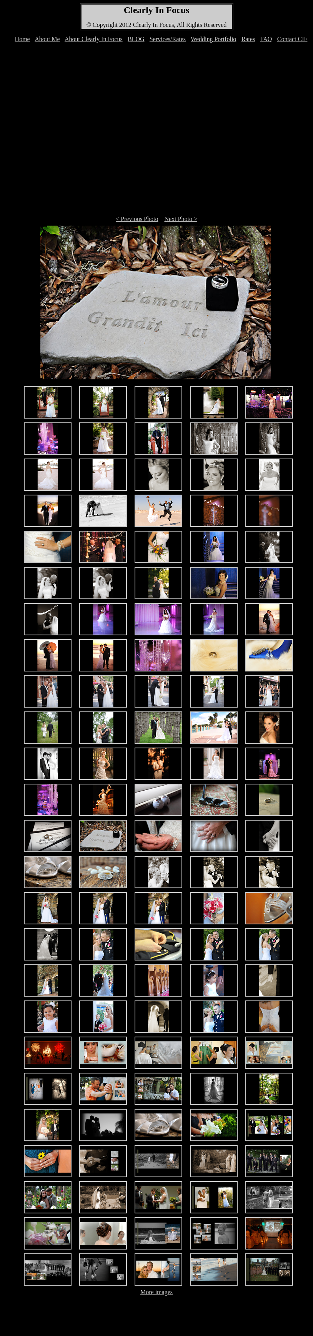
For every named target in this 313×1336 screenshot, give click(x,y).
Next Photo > (180, 219)
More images (156, 1292)
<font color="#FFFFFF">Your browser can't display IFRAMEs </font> (158, 43)
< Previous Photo (137, 219)
